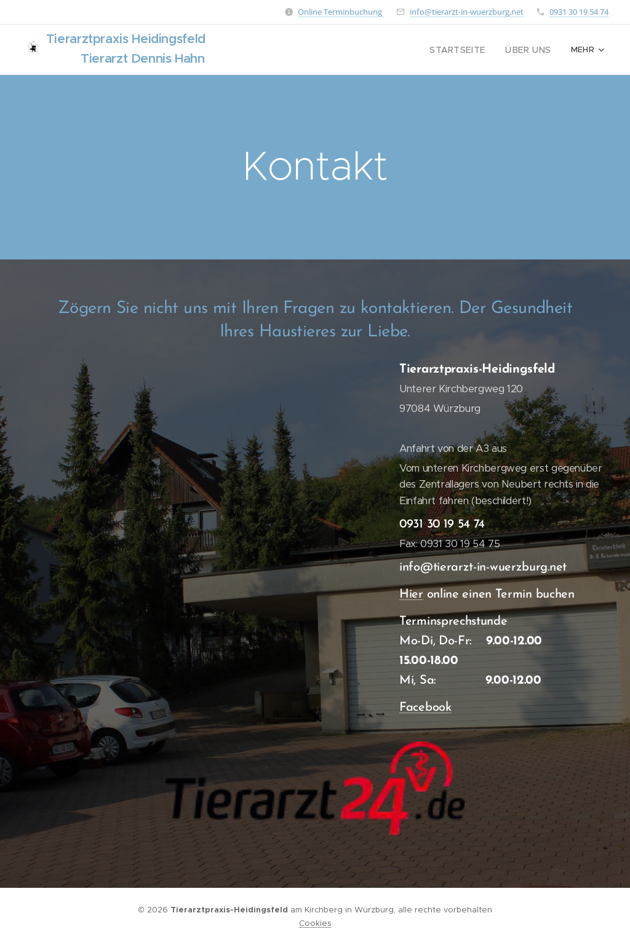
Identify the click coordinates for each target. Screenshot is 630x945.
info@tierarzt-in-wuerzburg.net (467, 11)
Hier (411, 594)
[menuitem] (361, 49)
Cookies (315, 923)
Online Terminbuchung (341, 11)
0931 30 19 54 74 (578, 11)
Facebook (425, 708)
